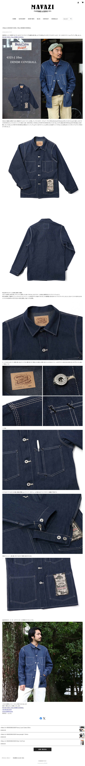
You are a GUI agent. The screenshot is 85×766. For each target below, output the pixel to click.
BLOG (38, 18)
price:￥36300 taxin (7, 711)
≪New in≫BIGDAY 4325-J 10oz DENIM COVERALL (16, 28)
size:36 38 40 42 (7, 709)
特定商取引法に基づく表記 (18, 758)
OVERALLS (54, 18)
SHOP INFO (31, 18)
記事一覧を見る (42, 749)
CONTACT (46, 18)
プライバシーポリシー (6, 758)
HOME (14, 18)
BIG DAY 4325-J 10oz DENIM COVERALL (13, 37)
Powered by (42, 763)
